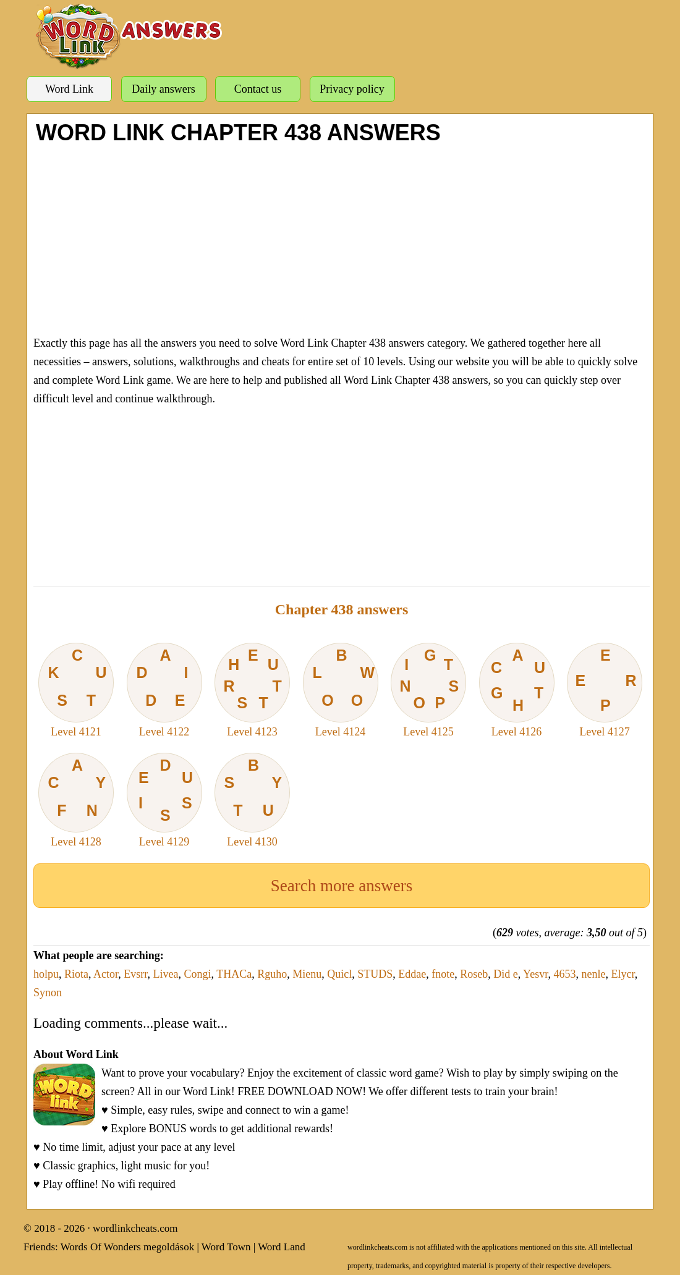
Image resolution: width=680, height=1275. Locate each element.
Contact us (258, 89)
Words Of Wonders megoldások (128, 1247)
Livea (166, 974)
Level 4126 (516, 690)
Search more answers (341, 885)
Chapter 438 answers (342, 609)
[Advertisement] (341, 237)
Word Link (69, 89)
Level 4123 (252, 690)
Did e (505, 974)
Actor (105, 974)
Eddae (412, 974)
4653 (565, 974)
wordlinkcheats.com (135, 1228)
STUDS (375, 974)
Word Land (281, 1247)
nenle (594, 974)
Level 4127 (604, 690)
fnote (442, 974)
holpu (46, 974)
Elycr (623, 974)
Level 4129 (164, 800)
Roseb (474, 974)
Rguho (272, 974)
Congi (197, 974)
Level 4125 (428, 690)
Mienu (306, 974)
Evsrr (135, 974)
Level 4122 (164, 690)
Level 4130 (252, 800)
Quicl (339, 974)
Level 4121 (76, 690)
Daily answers (163, 89)
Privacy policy (352, 89)
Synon (47, 992)
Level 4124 (340, 690)
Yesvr (535, 974)
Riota (76, 974)
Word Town (226, 1247)
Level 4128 (76, 800)
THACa (234, 974)
